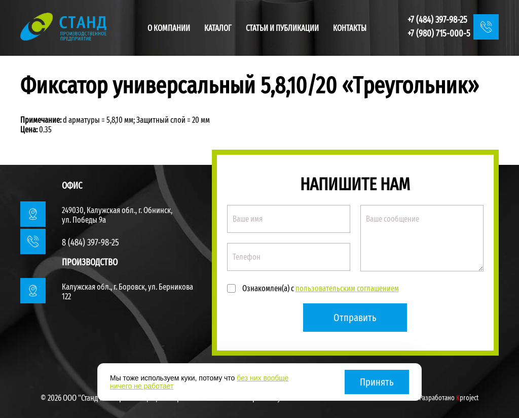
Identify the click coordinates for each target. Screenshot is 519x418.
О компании (168, 28)
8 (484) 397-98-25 (90, 242)
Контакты (349, 28)
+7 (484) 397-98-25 (437, 19)
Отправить (355, 317)
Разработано (448, 398)
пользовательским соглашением (347, 288)
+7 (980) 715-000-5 (438, 33)
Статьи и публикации (282, 28)
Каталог (218, 28)
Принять (377, 382)
